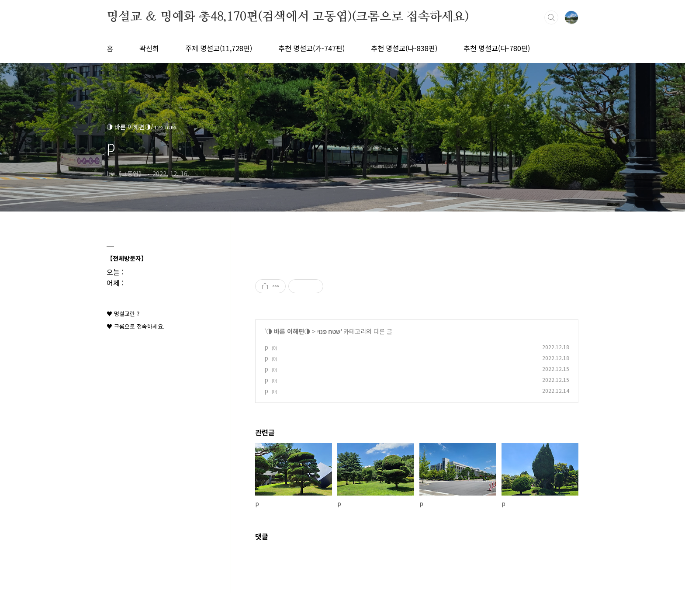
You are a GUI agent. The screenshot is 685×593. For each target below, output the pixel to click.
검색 (551, 17)
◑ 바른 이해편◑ (288, 331)
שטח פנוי (328, 331)
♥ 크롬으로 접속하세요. (136, 326)
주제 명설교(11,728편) (218, 48)
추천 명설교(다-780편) (497, 48)
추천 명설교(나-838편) (404, 48)
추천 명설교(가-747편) (311, 48)
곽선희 (149, 48)
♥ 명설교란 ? (123, 313)
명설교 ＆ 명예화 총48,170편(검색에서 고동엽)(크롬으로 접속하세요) (288, 17)
